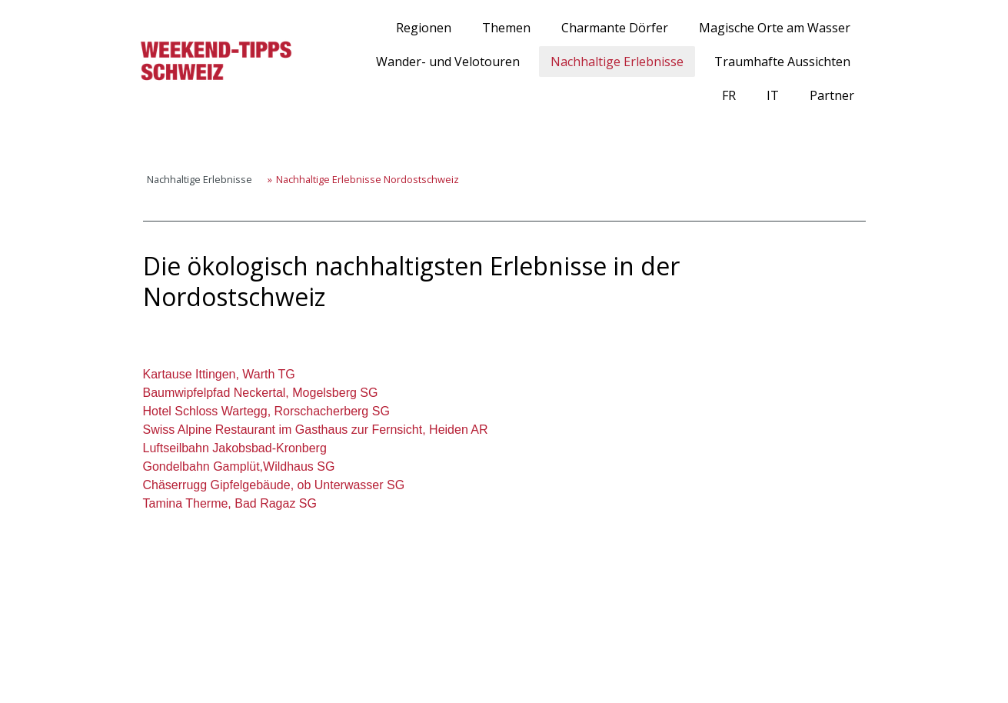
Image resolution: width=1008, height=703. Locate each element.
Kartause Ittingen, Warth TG (219, 374)
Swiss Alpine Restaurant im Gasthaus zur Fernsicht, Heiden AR (315, 429)
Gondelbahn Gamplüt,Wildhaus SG (239, 466)
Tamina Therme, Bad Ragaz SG (230, 503)
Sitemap (288, 665)
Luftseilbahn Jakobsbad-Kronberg (235, 448)
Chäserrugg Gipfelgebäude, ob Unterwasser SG (274, 484)
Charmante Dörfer (614, 27)
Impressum (146, 665)
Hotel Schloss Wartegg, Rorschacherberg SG (266, 411)
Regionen (423, 27)
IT (773, 95)
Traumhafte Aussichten (782, 61)
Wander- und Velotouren (448, 61)
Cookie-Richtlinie (220, 665)
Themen (506, 27)
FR (729, 95)
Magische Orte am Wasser (774, 27)
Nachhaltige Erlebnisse (617, 61)
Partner (832, 95)
